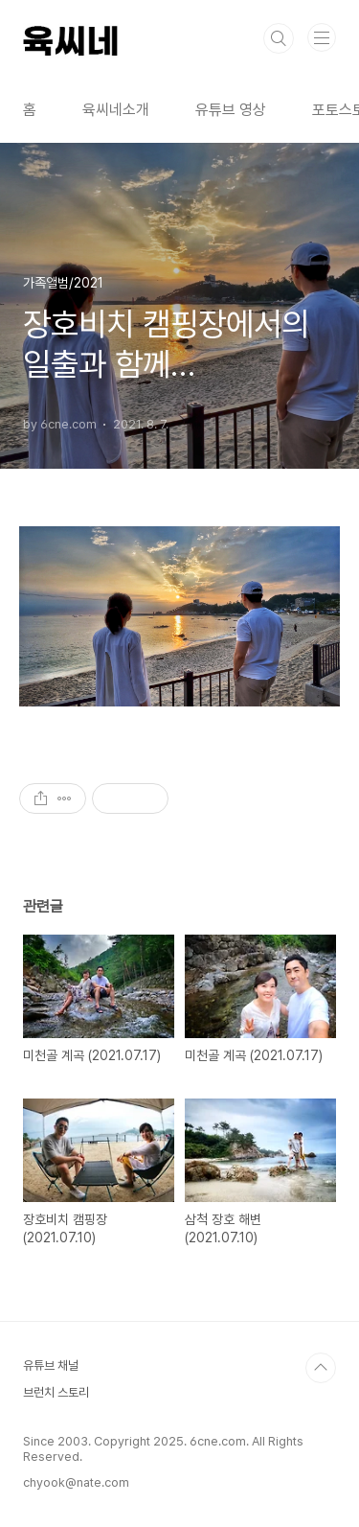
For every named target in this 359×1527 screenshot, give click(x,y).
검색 (278, 38)
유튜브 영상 (230, 110)
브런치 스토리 (56, 1392)
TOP (320, 1368)
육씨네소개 (115, 110)
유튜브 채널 (51, 1365)
